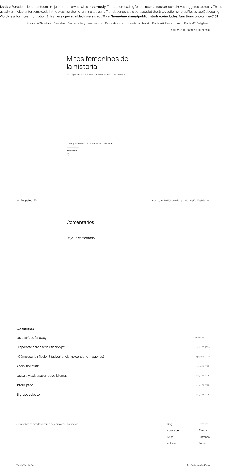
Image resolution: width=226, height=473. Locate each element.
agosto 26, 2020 (202, 346)
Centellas (59, 22)
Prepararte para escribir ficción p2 (40, 346)
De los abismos (114, 22)
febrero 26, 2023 (202, 337)
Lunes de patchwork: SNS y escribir (110, 73)
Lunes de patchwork (137, 22)
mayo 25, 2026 (203, 375)
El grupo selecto (28, 394)
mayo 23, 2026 (203, 394)
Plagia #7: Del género (197, 22)
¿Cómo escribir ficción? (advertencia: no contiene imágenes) (60, 356)
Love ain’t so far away (31, 337)
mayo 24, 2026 (203, 384)
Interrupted (24, 384)
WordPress (205, 464)
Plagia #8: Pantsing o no (166, 22)
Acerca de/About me (39, 22)
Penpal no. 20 (29, 200)
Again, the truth (27, 365)
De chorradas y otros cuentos (85, 22)
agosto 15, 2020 (203, 356)
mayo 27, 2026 (203, 365)
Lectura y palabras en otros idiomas (41, 375)
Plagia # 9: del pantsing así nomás (189, 29)
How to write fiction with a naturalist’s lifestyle (178, 200)
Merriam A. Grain (84, 73)
